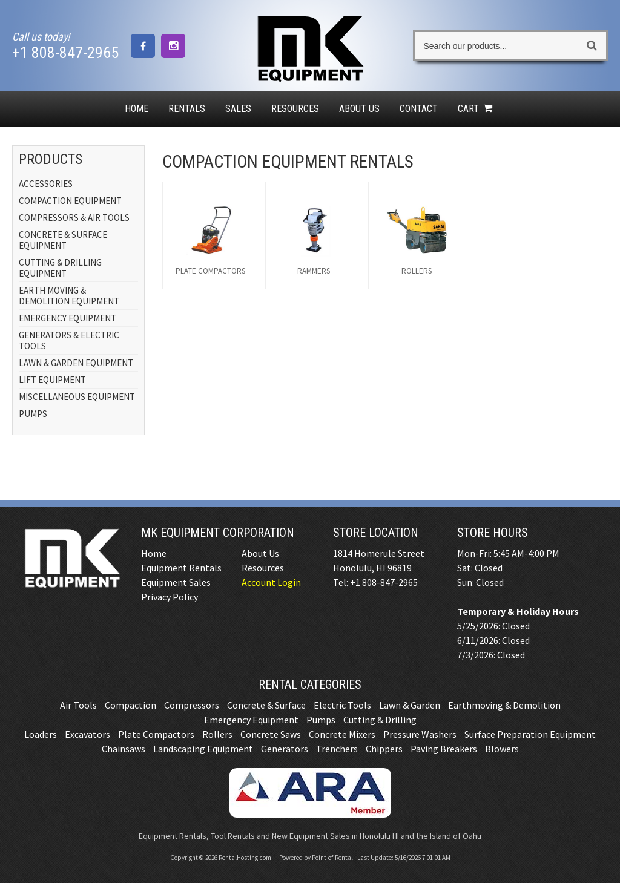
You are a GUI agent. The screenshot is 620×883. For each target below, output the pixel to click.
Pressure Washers (420, 734)
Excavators (87, 734)
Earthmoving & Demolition (504, 705)
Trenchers (337, 749)
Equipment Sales (176, 582)
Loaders (40, 734)
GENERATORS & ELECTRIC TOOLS (69, 340)
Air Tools (78, 705)
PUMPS (33, 413)
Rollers (217, 734)
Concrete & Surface (266, 705)
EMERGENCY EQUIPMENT (67, 318)
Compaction (130, 705)
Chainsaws (123, 749)
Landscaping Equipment (203, 749)
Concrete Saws (270, 734)
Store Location (375, 532)
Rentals (186, 108)
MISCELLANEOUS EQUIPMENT (77, 396)
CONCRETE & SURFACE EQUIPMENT (63, 240)
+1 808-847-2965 (65, 53)
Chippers (384, 749)
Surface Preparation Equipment (530, 734)
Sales (238, 108)
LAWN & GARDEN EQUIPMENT (76, 363)
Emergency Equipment (251, 720)
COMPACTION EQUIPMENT (70, 200)
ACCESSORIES (46, 183)
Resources (295, 108)
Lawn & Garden (409, 705)
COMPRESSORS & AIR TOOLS (74, 217)
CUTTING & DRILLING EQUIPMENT (60, 268)
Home (136, 108)
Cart (476, 108)
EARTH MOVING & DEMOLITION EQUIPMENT (69, 295)
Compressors (191, 705)
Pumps (320, 720)
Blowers (502, 749)
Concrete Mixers (342, 734)
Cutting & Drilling (380, 720)
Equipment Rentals (181, 568)
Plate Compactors (156, 734)
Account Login (271, 582)
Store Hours (492, 532)
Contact (419, 108)
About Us (359, 108)
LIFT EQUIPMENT (52, 380)
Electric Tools (342, 705)
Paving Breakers (444, 749)
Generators (284, 749)
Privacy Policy (169, 597)
